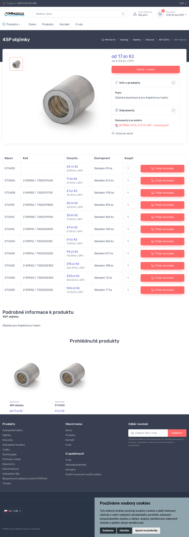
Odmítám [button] (124, 530)
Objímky (137, 39)
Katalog (124, 39)
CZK (181, 3)
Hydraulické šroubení (14, 444)
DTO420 (60, 405)
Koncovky (8, 440)
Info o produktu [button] (127, 82)
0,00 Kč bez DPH (176, 13)
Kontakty (71, 469)
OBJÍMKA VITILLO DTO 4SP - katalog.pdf (143, 125)
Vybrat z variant (145, 69)
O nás (79, 24)
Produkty (10, 24)
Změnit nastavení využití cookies (83, 474)
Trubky (6, 449)
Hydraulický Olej (11, 473)
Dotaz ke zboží (122, 133)
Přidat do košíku (162, 168)
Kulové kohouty (11, 469)
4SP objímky (17, 405)
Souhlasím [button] (108, 530)
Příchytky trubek (12, 459)
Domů (32, 24)
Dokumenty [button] (125, 110)
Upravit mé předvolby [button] (146, 530)
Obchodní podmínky (76, 464)
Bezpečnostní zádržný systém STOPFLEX (25, 478)
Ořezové (149, 39)
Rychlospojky (10, 454)
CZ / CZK (11, 511)
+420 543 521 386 (26, 3)
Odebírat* (177, 432)
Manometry (9, 464)
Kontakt (65, 24)
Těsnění (7, 483)
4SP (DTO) (164, 39)
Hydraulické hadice (13, 430)
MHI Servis (110, 39)
